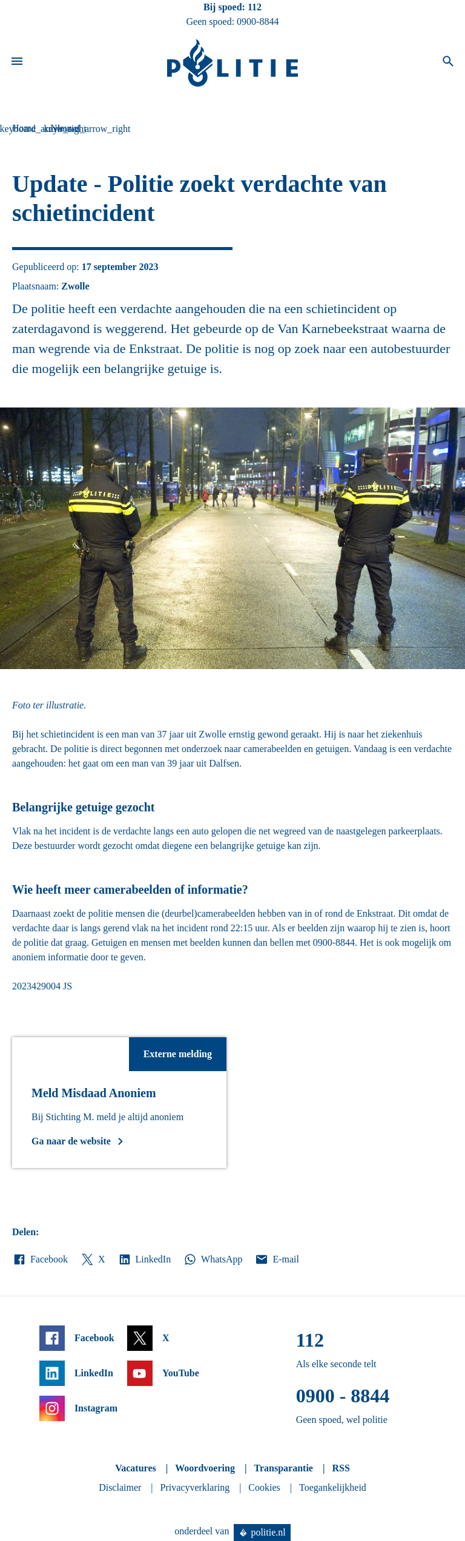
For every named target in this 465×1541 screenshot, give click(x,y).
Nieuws (65, 128)
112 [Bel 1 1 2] (255, 7)
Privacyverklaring (195, 1487)
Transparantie (283, 1468)
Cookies (264, 1487)
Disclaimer (120, 1487)
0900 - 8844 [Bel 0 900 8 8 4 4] (343, 1396)
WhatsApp (212, 1259)
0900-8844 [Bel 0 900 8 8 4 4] (258, 21)
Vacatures (135, 1468)
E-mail (276, 1259)
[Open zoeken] (448, 63)
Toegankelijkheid (332, 1487)
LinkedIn (144, 1259)
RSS (340, 1468)
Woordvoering (205, 1468)
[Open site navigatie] (17, 63)
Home (24, 128)
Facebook (40, 1259)
